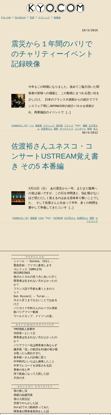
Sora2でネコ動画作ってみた (31, 407)
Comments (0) (20, 125)
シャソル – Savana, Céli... (34, 261)
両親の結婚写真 (23, 395)
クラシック (49, 125)
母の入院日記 (22, 399)
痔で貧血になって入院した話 (31, 374)
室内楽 (59, 125)
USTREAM (58, 218)
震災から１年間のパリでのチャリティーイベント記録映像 (52, 54)
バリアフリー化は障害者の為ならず (35, 345)
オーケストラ (66, 129)
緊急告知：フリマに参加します (33, 265)
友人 (95, 129)
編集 (85, 125)
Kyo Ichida (101, 413)
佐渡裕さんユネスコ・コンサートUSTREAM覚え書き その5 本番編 (55, 156)
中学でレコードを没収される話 (33, 365)
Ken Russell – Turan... (31, 296)
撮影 (56, 129)
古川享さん (70, 218)
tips (41, 218)
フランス (68, 125)
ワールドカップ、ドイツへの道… (33, 316)
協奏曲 (38, 125)
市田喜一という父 (24, 333)
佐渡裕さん (46, 129)
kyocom (56, 7)
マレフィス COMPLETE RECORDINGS (28, 271)
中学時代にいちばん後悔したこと (34, 361)
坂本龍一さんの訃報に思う (30, 357)
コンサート (80, 129)
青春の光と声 (22, 369)
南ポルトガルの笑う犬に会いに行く (35, 276)
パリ (31, 125)
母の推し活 (20, 391)
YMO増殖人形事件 (24, 329)
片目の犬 (19, 378)
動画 (89, 129)
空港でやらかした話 (26, 403)
